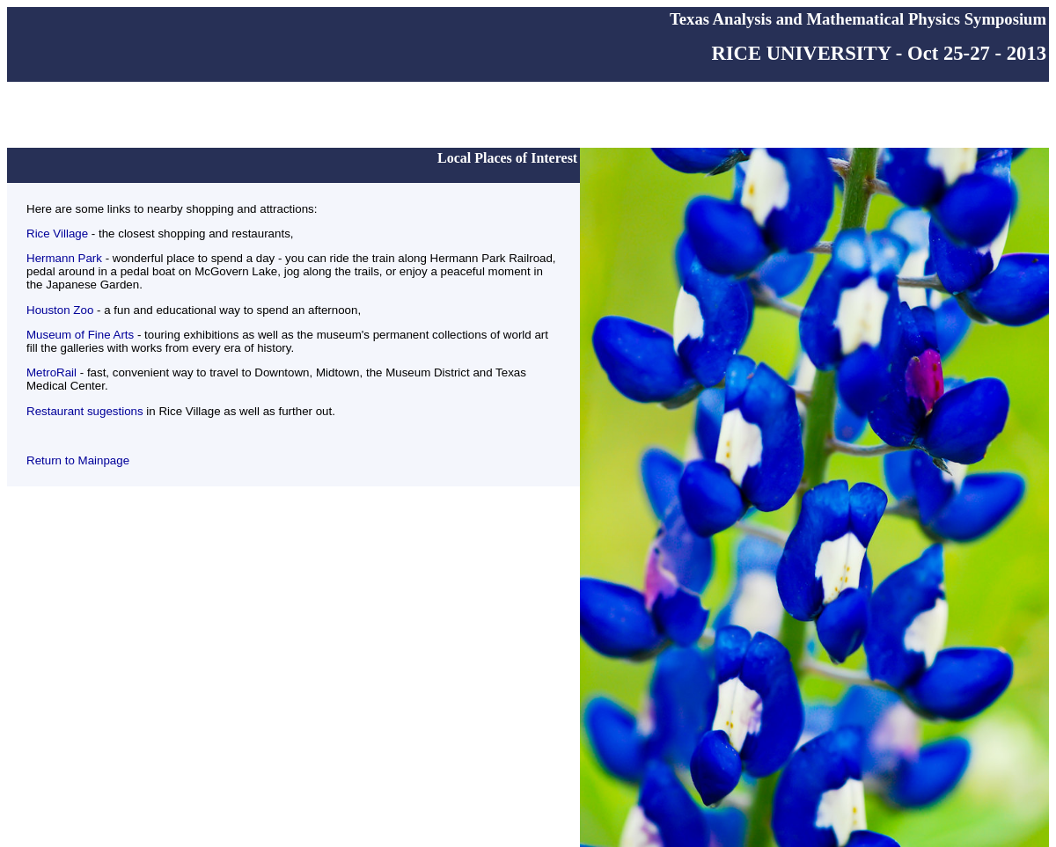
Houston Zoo (59, 310)
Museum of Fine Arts (80, 334)
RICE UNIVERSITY (801, 53)
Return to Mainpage (77, 460)
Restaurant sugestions (84, 411)
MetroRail (53, 372)
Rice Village (57, 233)
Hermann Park (64, 258)
